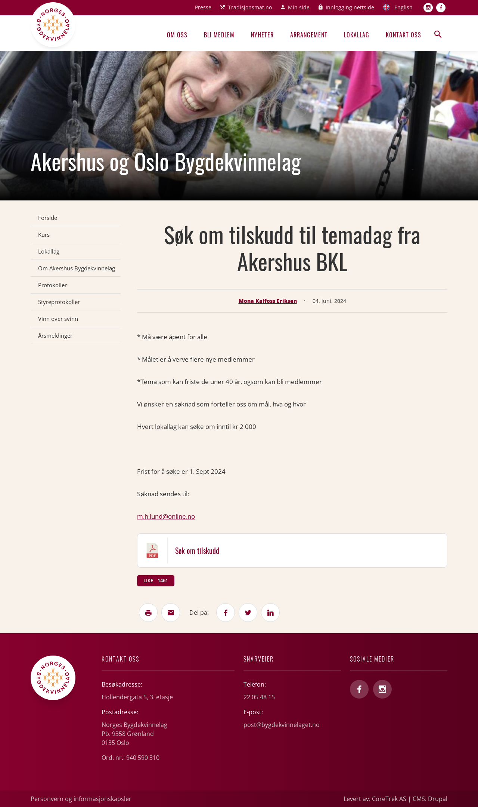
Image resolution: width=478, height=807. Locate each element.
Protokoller (52, 285)
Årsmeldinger (55, 335)
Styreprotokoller (59, 302)
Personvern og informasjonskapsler (81, 799)
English (403, 7)
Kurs (44, 234)
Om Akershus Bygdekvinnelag (76, 268)
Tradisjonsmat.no (250, 7)
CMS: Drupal (430, 799)
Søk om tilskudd (197, 550)
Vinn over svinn (58, 318)
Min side (299, 7)
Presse (203, 7)
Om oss (177, 34)
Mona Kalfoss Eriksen (268, 300)
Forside (47, 217)
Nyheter (262, 34)
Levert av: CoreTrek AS (375, 799)
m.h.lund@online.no (166, 516)
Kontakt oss (403, 34)
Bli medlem (219, 34)
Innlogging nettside (350, 7)
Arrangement (309, 34)
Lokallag (356, 34)
